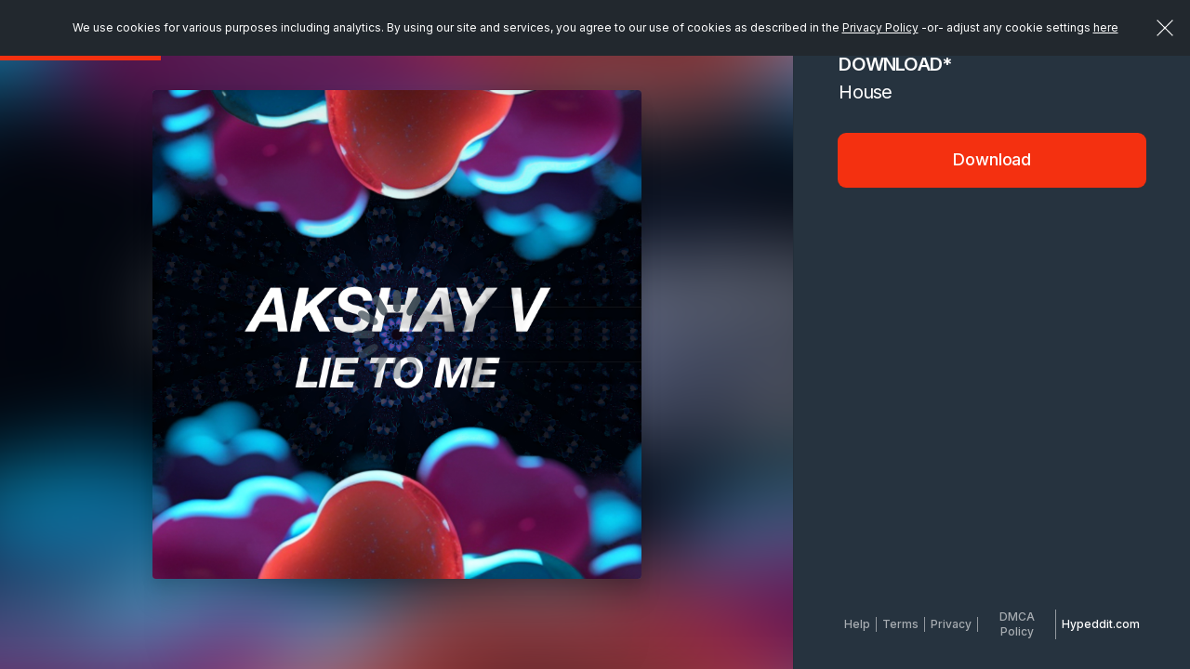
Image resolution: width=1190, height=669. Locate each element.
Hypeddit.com (1101, 624)
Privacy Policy (880, 27)
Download (992, 159)
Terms (900, 624)
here (1105, 27)
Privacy (951, 624)
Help (857, 624)
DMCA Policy (1017, 624)
